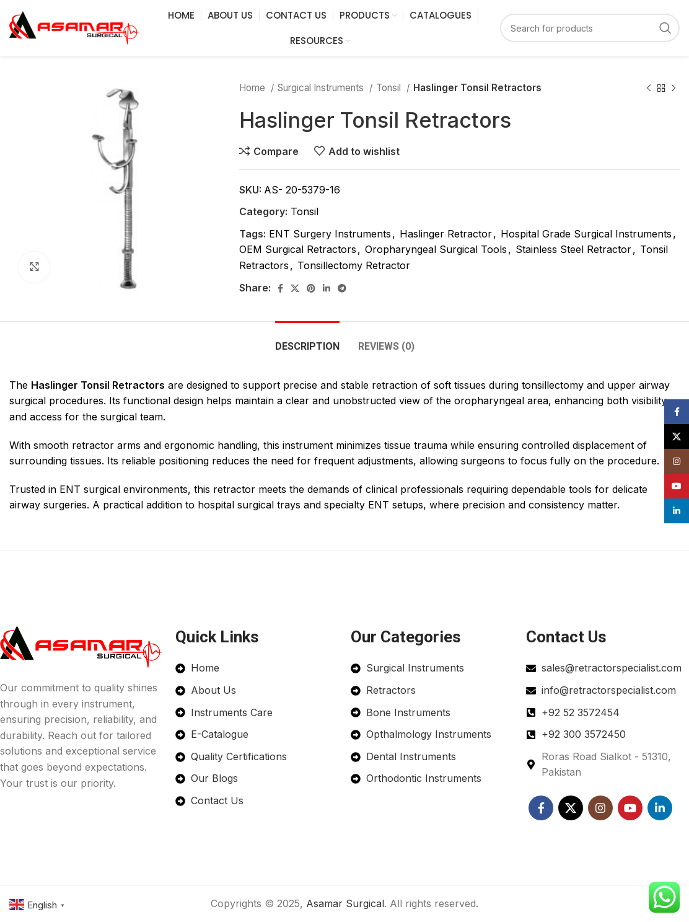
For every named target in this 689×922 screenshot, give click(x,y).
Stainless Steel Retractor (573, 249)
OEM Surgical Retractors (297, 249)
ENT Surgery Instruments (330, 234)
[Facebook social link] (280, 288)
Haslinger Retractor (446, 234)
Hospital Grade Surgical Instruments (586, 234)
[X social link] (295, 288)
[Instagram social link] (600, 808)
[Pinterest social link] (311, 288)
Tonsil (389, 88)
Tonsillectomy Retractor (353, 265)
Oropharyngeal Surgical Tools (436, 249)
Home (253, 88)
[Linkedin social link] (326, 288)
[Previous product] (649, 88)
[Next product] (673, 88)
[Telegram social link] (342, 288)
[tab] (307, 340)
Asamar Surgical (345, 903)
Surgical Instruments (322, 88)
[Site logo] (74, 26)
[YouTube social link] (630, 808)
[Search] (590, 28)
